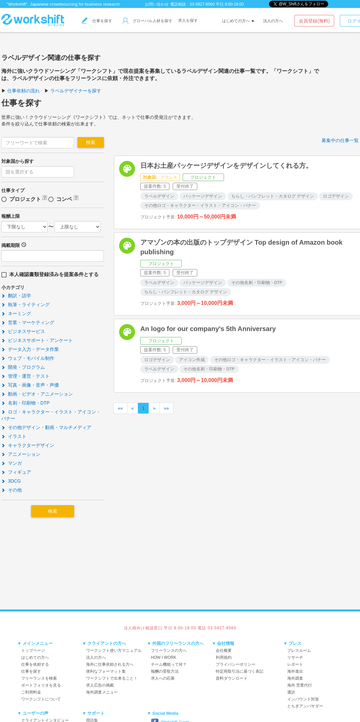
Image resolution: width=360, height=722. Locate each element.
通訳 (291, 692)
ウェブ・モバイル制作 (27, 358)
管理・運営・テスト (25, 376)
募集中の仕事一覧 (340, 140)
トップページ (33, 650)
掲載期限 (10, 245)
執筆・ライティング (25, 304)
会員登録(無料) (314, 21)
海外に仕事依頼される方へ (110, 664)
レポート (295, 664)
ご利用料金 (31, 692)
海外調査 (295, 678)
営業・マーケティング (27, 322)
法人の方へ (273, 21)
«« (120, 408)
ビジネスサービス (23, 331)
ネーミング (16, 313)
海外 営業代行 (299, 685)
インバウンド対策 (303, 699)
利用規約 (224, 657)
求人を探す (188, 20)
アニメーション (20, 454)
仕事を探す (97, 21)
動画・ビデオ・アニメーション (37, 394)
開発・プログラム (23, 367)
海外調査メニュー (102, 692)
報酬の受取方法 (165, 671)
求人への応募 (163, 678)
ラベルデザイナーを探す (75, 90)
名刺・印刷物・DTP (25, 403)
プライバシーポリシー (235, 664)
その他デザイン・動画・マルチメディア (46, 427)
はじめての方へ (238, 21)
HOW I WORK (163, 657)
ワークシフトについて (41, 699)
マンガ (11, 463)
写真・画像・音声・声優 (30, 385)
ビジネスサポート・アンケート (37, 340)
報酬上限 (10, 216)
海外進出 (295, 671)
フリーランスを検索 (39, 678)
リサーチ (295, 657)
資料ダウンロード (232, 678)
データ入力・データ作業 (30, 349)
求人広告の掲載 (100, 685)
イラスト (13, 436)
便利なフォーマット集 (106, 671)
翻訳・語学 (16, 295)
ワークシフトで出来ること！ (112, 678)
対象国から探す (17, 161)
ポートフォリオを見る (41, 685)
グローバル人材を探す (147, 21)
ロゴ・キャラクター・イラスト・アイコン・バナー (51, 415)
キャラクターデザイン (27, 445)
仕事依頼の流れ (23, 90)
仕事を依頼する (35, 664)
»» (166, 408)
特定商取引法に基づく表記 (239, 671)
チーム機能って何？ (169, 664)
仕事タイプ (12, 190)
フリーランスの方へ (169, 650)
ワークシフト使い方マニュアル (114, 650)
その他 (11, 490)
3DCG (11, 481)
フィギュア (16, 472)
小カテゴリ (12, 287)
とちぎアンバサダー (305, 706)
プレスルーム (299, 650)
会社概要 (224, 650)
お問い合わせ (157, 4)
